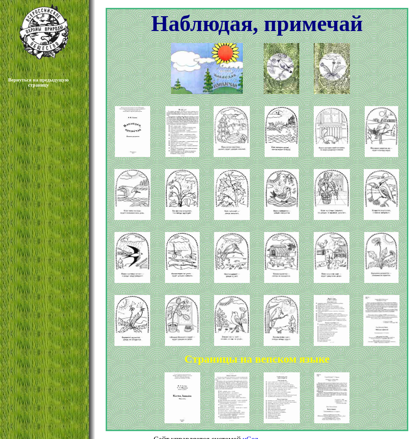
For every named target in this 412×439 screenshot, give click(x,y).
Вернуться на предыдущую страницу (38, 82)
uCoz (251, 431)
